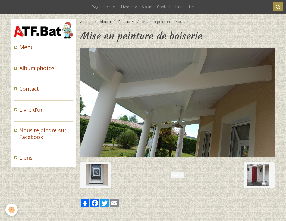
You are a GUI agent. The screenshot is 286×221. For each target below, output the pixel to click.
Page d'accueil (104, 6)
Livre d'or (129, 6)
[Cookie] (11, 210)
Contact (164, 6)
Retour (177, 175)
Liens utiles (185, 6)
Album (147, 6)
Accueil (86, 21)
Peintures (126, 21)
